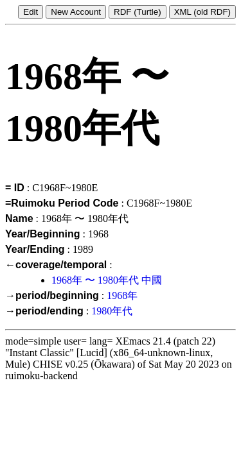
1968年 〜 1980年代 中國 (106, 280)
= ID (14, 187)
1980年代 (111, 310)
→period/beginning (52, 295)
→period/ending (44, 310)
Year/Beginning (42, 233)
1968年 (122, 295)
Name (19, 218)
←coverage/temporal (56, 264)
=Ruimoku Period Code (61, 203)
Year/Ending (34, 249)
